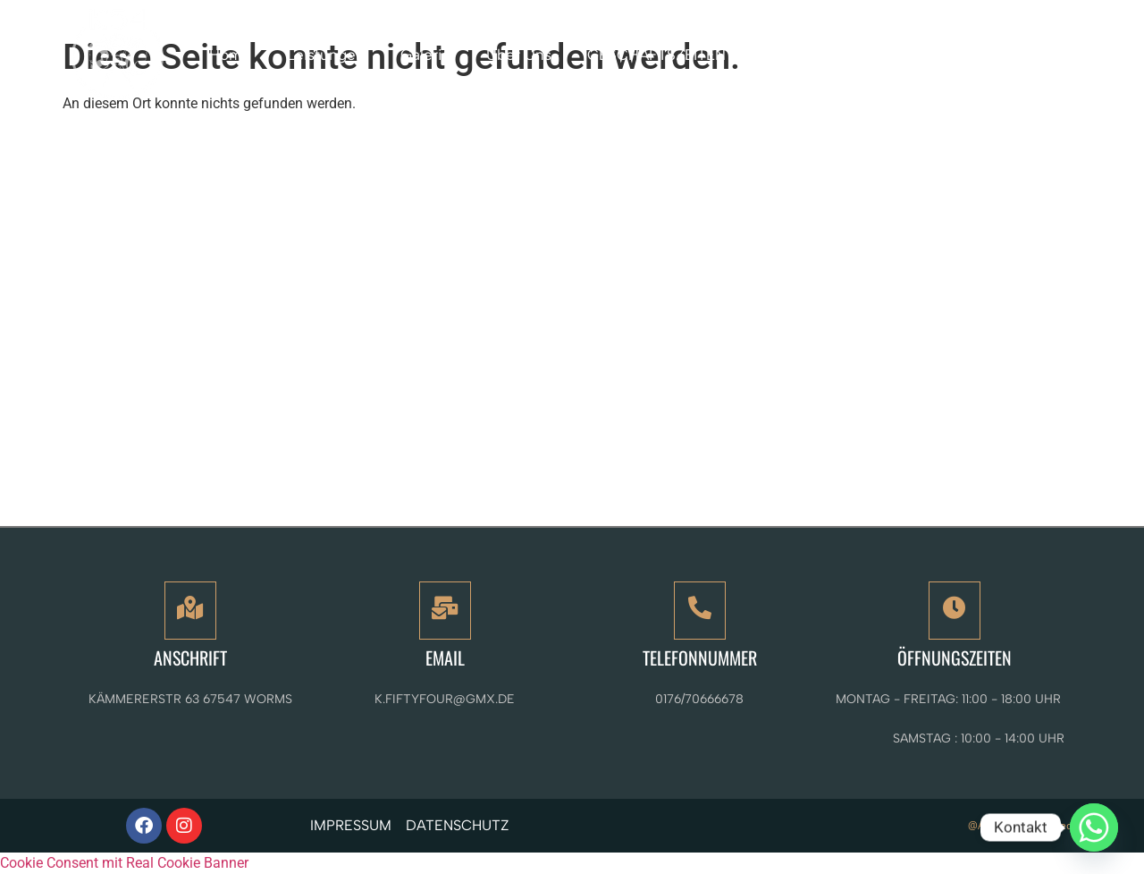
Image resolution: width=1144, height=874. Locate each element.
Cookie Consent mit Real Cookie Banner (124, 862)
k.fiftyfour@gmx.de (444, 699)
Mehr (869, 54)
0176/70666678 (699, 699)
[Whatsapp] (1094, 827)
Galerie (425, 55)
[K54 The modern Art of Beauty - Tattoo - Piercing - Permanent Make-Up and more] (572, 327)
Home (230, 55)
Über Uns (518, 55)
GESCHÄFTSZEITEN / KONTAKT (696, 55)
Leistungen (326, 55)
